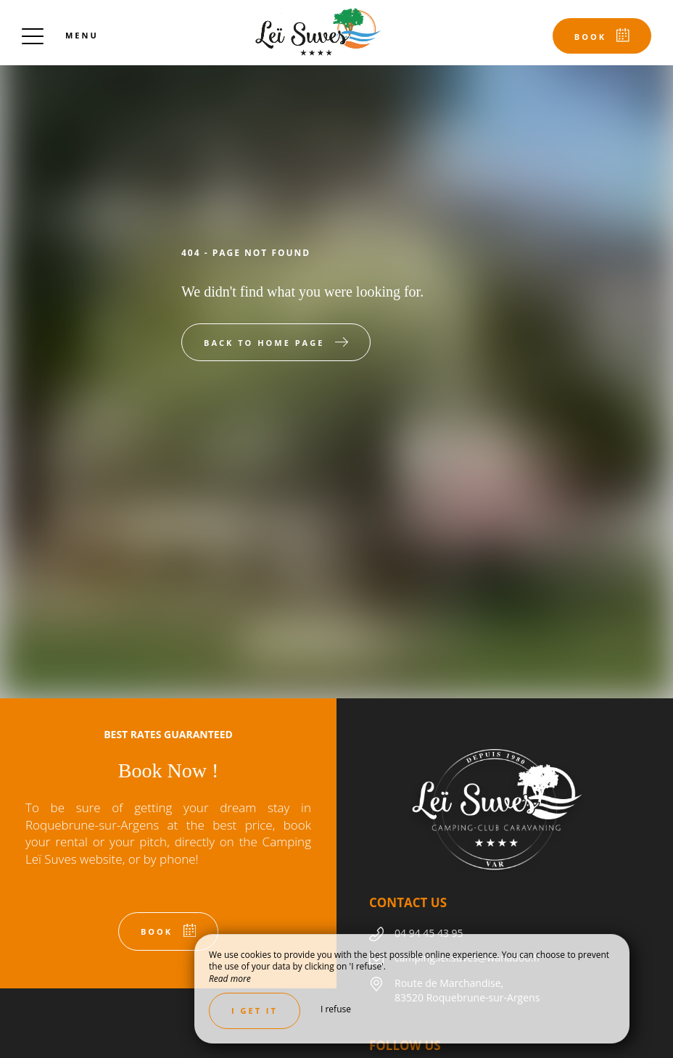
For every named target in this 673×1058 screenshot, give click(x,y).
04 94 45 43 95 (429, 933)
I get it (254, 1010)
